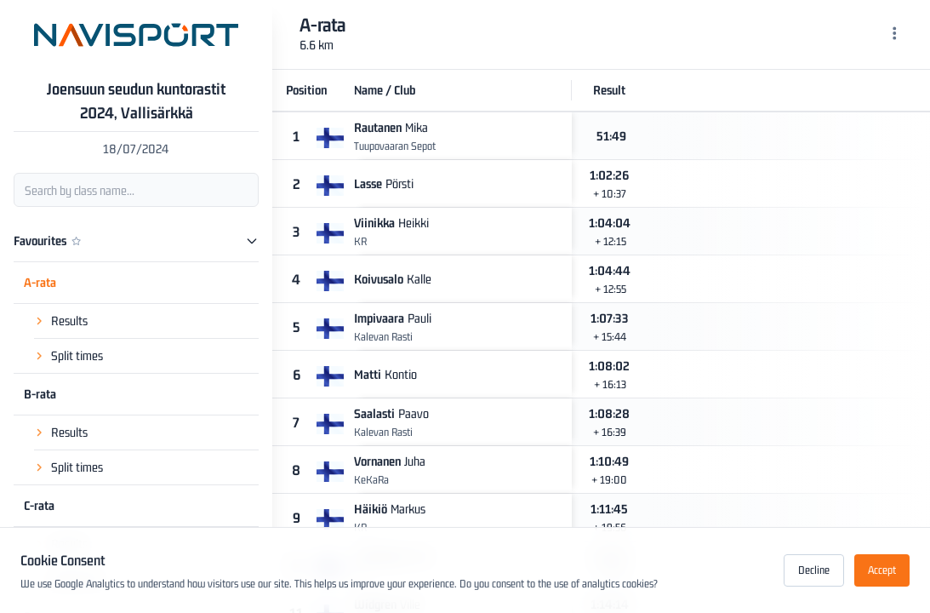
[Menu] (895, 35)
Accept (882, 570)
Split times (77, 355)
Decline (814, 570)
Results (69, 320)
